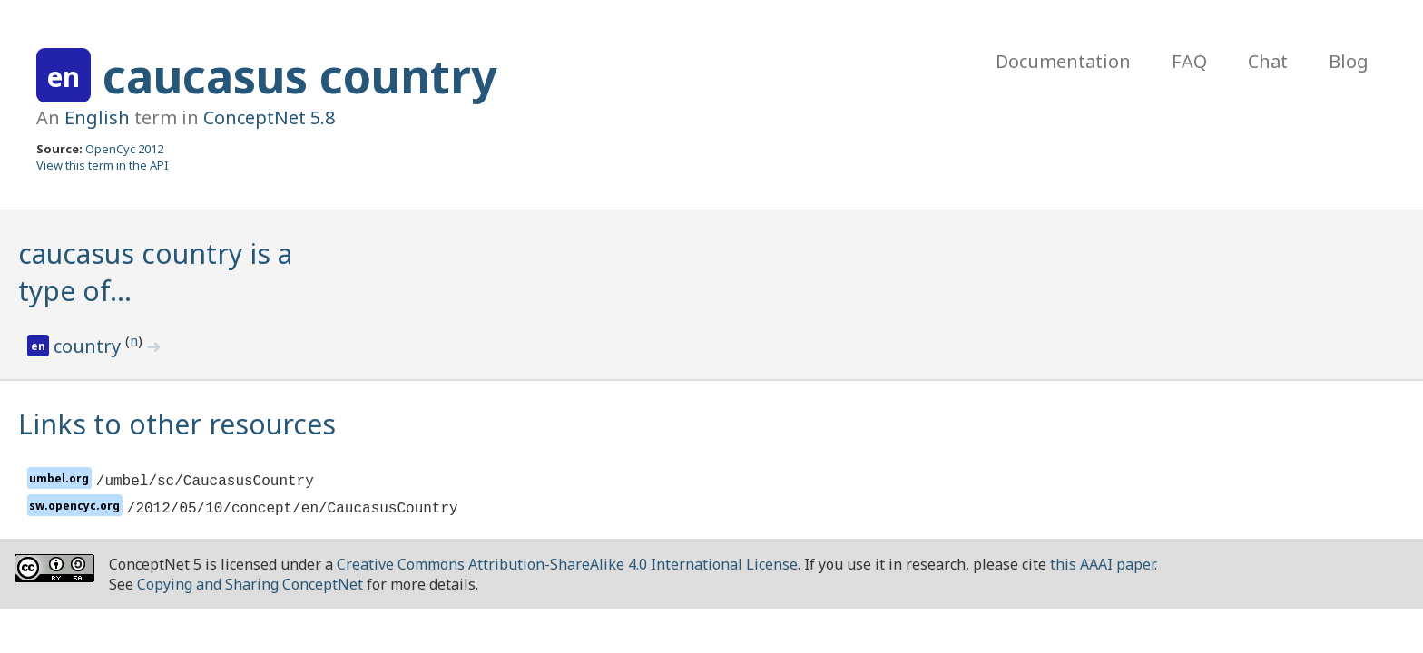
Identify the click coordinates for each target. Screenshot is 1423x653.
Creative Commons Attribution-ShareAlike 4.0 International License (567, 564)
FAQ (1189, 61)
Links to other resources (177, 424)
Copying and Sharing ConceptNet (250, 584)
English (97, 117)
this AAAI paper (1102, 564)
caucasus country (300, 76)
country (89, 346)
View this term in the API (102, 165)
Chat (1268, 61)
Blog (1349, 61)
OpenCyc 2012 (124, 149)
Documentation (1063, 61)
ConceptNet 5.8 (269, 117)
